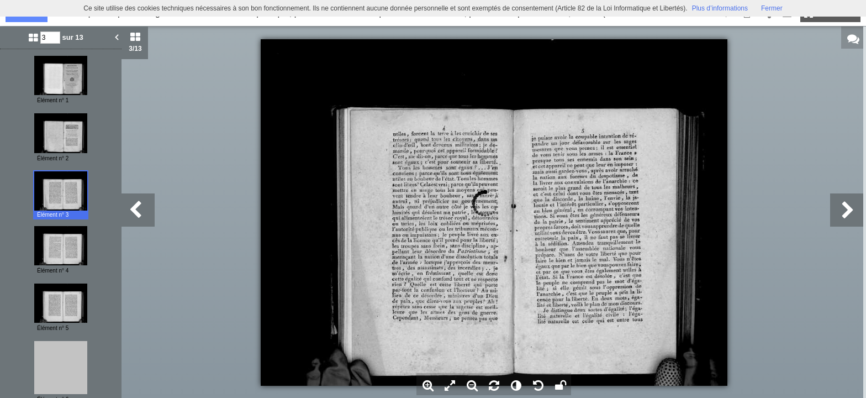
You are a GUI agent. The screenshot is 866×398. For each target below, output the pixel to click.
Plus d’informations (720, 8)
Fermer (772, 8)
